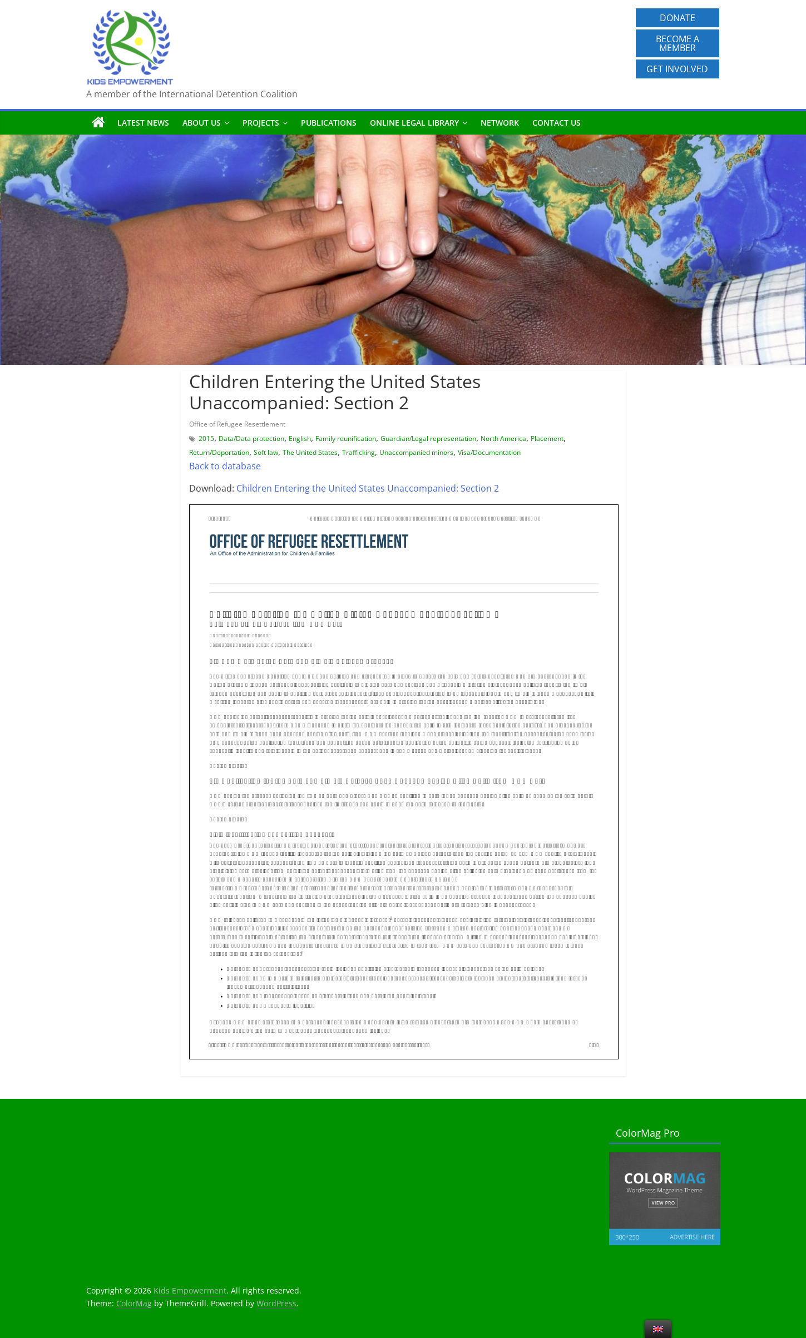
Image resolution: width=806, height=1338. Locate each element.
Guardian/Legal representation (428, 438)
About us (201, 122)
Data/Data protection (251, 438)
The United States (310, 452)
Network (500, 122)
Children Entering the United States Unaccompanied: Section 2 (367, 488)
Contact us (556, 122)
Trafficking (358, 452)
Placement (547, 438)
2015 (206, 438)
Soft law (266, 452)
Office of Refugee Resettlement (237, 424)
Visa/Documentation (489, 452)
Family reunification (345, 438)
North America (503, 438)
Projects (261, 122)
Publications (329, 122)
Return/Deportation (219, 452)
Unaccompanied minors (416, 452)
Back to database (225, 466)
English (300, 438)
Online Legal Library (414, 122)
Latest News (143, 122)
